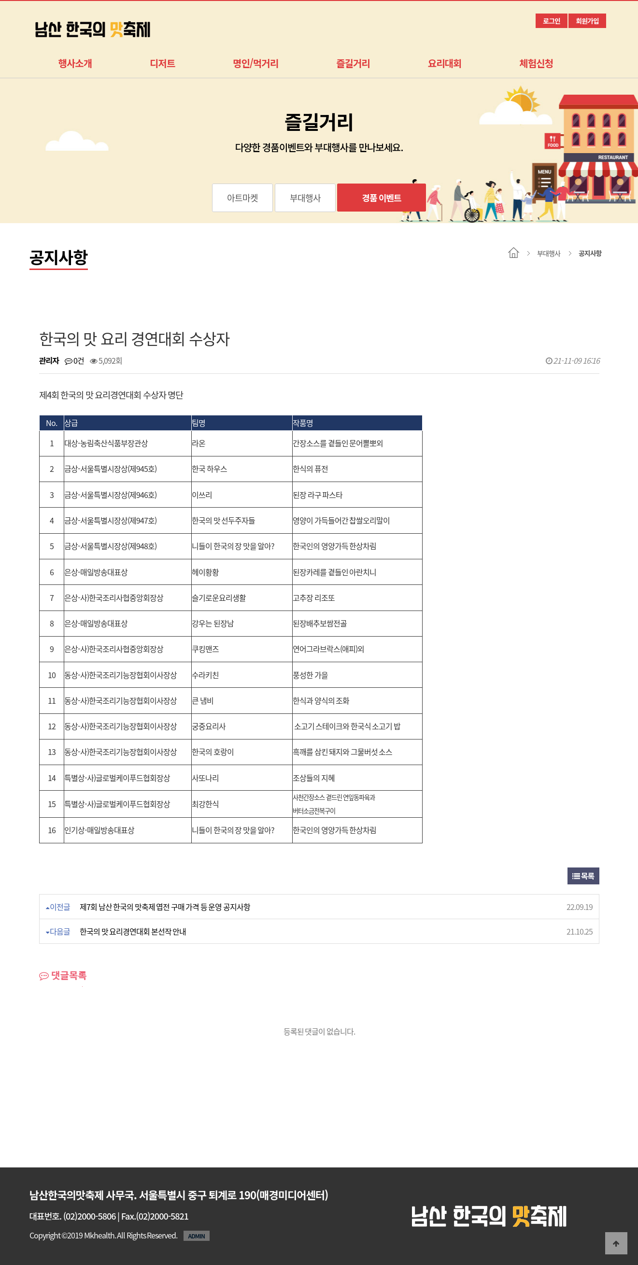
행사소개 (75, 63)
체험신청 (536, 63)
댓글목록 (63, 975)
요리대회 (445, 63)
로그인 (551, 21)
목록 (583, 875)
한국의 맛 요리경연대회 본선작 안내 (133, 931)
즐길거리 (353, 63)
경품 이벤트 (381, 197)
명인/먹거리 (255, 63)
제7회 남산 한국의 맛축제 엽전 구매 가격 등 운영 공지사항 (165, 906)
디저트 (162, 63)
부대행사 (305, 197)
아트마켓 (242, 197)
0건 (74, 360)
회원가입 (587, 21)
